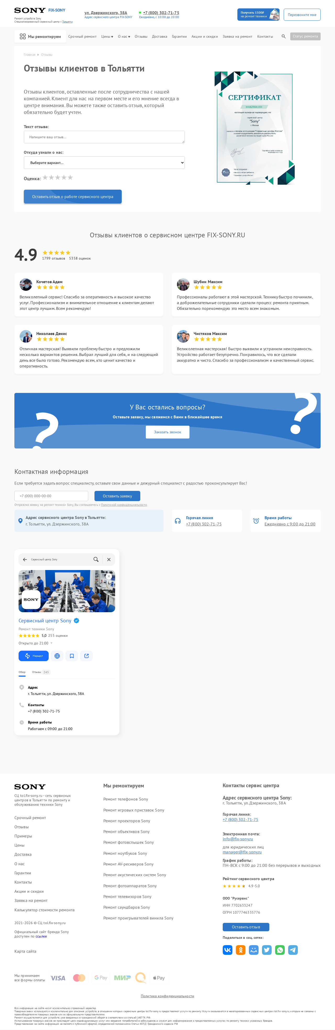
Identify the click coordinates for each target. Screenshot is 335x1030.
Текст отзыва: (36, 126)
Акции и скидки (205, 36)
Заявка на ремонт (238, 36)
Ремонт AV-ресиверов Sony (128, 864)
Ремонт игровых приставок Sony (133, 810)
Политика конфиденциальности (167, 996)
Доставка (159, 36)
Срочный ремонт (82, 36)
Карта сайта (25, 951)
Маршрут (33, 656)
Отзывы (141, 36)
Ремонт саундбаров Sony (126, 907)
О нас (124, 36)
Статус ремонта (305, 36)
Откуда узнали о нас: (43, 152)
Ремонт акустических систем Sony (134, 874)
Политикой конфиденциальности (124, 505)
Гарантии (179, 36)
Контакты (265, 36)
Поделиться (227, 950)
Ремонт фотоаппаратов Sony (130, 885)
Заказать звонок (167, 432)
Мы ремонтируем (40, 36)
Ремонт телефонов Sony (125, 799)
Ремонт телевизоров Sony (127, 896)
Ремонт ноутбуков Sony (125, 853)
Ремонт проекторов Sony (126, 820)
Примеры (23, 836)
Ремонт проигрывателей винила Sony (138, 918)
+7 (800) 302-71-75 (161, 12)
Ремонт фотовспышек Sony (128, 842)
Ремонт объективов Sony (126, 831)
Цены (107, 36)
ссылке (41, 936)
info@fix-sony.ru (238, 838)
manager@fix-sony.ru (242, 851)
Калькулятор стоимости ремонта (44, 909)
